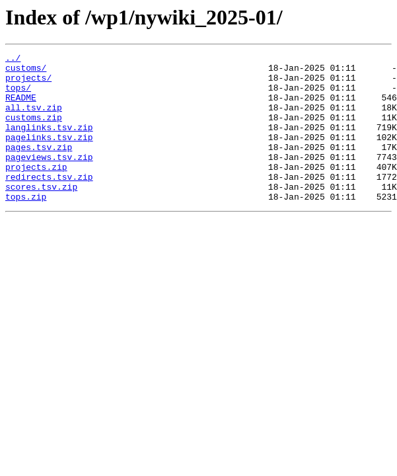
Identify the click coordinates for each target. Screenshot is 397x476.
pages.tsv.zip (38, 167)
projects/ (28, 83)
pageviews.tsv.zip (49, 178)
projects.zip (36, 190)
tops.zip (25, 226)
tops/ (18, 95)
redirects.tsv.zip (49, 202)
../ (12, 59)
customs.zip (33, 131)
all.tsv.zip (33, 119)
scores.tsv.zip (41, 214)
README (20, 107)
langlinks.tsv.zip (49, 143)
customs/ (25, 71)
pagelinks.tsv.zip (49, 155)
